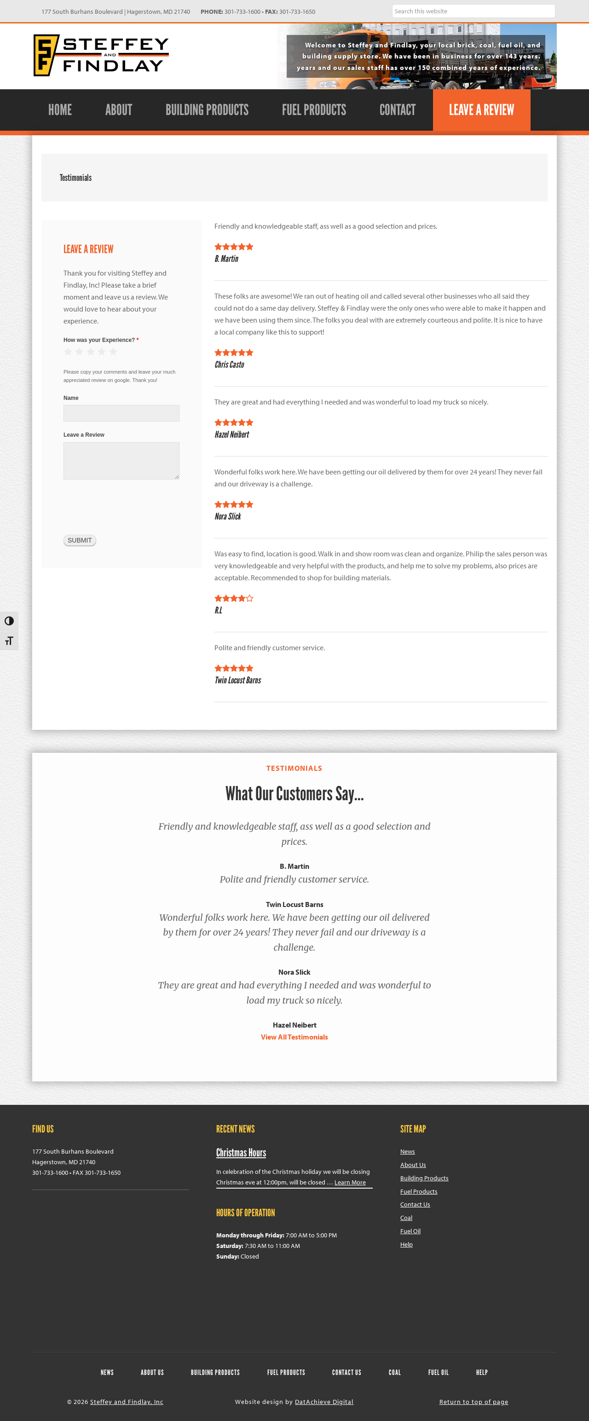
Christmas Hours (241, 1152)
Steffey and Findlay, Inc (101, 55)
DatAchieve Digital (324, 1402)
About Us (413, 1165)
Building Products (424, 1178)
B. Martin (294, 866)
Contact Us (415, 1204)
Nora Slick (294, 971)
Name (71, 398)
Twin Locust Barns (294, 904)
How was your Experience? (101, 340)
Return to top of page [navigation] (473, 1402)
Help (406, 1244)
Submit (80, 540)
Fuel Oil (410, 1231)
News (407, 1151)
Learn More (350, 1182)
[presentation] (133, 507)
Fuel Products (419, 1191)
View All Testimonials (294, 1036)
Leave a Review (84, 435)
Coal (406, 1217)
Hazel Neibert (295, 1024)
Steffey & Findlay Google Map (110, 1265)
